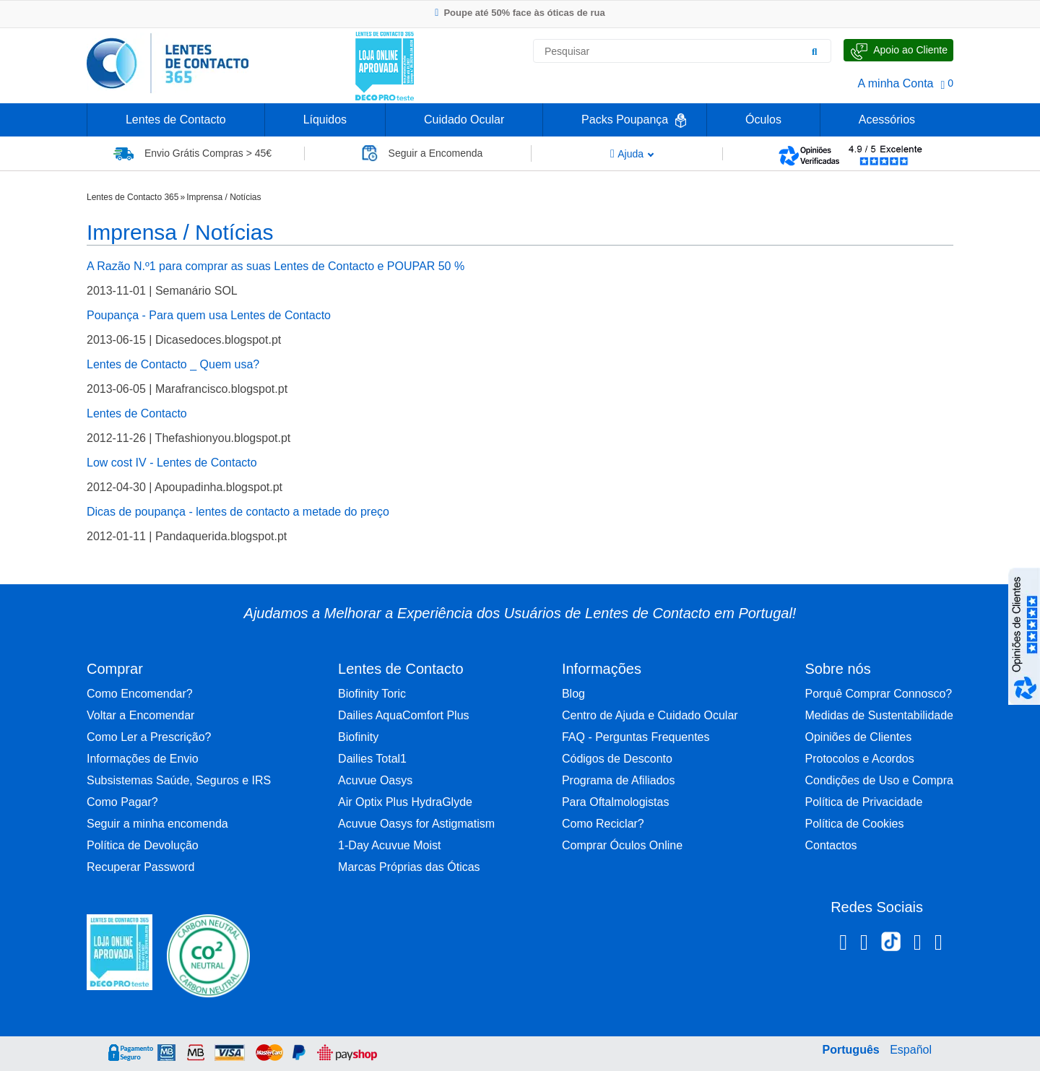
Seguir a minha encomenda (157, 824)
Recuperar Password (140, 867)
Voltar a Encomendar (140, 715)
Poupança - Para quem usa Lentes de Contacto (209, 315)
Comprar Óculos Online (622, 845)
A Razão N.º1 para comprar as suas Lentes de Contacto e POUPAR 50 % (275, 266)
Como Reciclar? (603, 824)
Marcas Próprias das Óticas (409, 867)
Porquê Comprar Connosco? (879, 694)
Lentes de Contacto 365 (132, 197)
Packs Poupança (624, 119)
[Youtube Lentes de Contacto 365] (938, 945)
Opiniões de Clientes (858, 737)
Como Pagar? (122, 802)
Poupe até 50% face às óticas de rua (519, 12)
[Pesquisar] (814, 51)
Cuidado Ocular (464, 119)
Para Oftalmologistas (616, 802)
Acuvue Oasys (375, 780)
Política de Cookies (854, 824)
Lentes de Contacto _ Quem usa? (173, 364)
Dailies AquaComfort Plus (403, 715)
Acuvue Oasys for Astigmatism (416, 824)
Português (851, 1050)
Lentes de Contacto (176, 119)
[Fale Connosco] (898, 50)
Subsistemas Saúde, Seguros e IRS (179, 780)
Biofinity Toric (372, 694)
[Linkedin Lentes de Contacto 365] (918, 945)
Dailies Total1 (372, 759)
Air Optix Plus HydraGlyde (405, 802)
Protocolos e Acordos (859, 759)
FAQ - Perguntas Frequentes (636, 737)
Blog (573, 694)
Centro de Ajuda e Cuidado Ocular (650, 715)
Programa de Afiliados (618, 780)
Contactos (831, 845)
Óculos (763, 119)
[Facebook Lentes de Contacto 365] (843, 945)
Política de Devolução (143, 845)
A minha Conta (896, 83)
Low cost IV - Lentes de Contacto (172, 462)
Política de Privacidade (864, 802)
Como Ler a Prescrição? (149, 737)
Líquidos (325, 119)
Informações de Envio (143, 759)
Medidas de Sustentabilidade (879, 715)
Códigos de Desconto (617, 759)
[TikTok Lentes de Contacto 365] (891, 946)
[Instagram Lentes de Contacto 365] (864, 945)
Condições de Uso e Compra (879, 780)
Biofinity (358, 737)
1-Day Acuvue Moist (389, 845)
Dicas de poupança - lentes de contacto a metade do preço (238, 512)
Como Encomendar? (140, 694)
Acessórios (887, 119)
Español (911, 1050)
